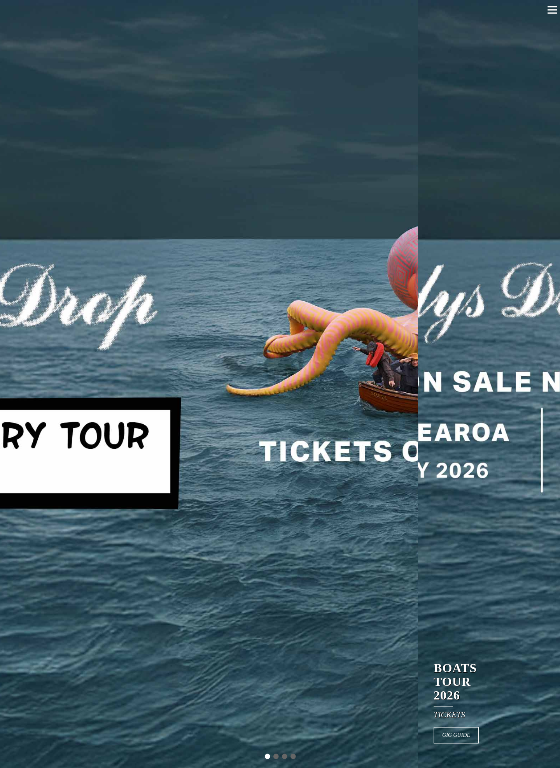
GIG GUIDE (472, 735)
